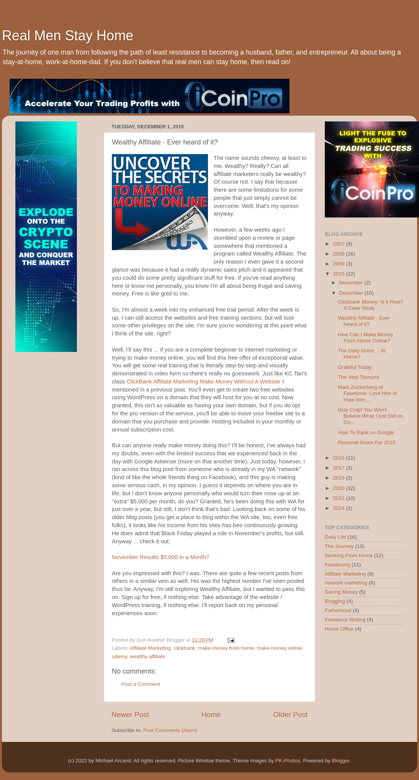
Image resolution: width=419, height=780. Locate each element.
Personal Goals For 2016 (367, 442)
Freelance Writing (345, 619)
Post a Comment (140, 684)
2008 (339, 254)
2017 (339, 468)
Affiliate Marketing (150, 648)
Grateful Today (355, 367)
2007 (339, 244)
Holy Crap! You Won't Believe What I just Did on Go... (370, 416)
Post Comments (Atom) (170, 730)
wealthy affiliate (147, 656)
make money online (279, 648)
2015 (339, 274)
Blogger (340, 760)
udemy (119, 656)
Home (211, 714)
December (351, 293)
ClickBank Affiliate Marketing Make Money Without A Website (203, 381)
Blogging (335, 601)
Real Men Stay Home (67, 35)
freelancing (337, 565)
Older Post (290, 714)
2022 (339, 498)
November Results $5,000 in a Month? (160, 557)
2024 (339, 508)
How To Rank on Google (366, 432)
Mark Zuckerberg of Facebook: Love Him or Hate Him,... (367, 393)
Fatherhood (338, 610)
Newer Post (130, 714)
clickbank (184, 648)
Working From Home (348, 555)
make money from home (226, 648)
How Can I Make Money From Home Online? (365, 338)
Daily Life (335, 537)
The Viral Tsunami (358, 377)
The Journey (339, 546)
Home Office (339, 629)
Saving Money (341, 592)
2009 (339, 264)
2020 (339, 488)
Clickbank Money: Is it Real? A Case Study (370, 305)
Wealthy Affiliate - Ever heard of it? (364, 321)
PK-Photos (287, 760)
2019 (339, 478)
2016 (339, 458)
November (351, 282)
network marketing (346, 583)
